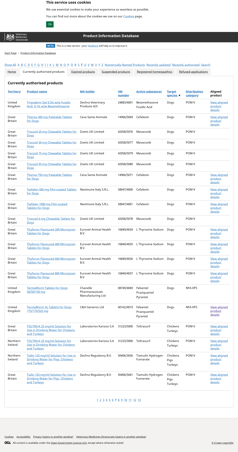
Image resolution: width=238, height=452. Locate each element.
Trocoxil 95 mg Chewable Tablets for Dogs (52, 166)
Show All (10, 65)
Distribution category (194, 93)
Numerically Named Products (125, 65)
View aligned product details (219, 106)
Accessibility (23, 436)
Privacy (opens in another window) (53, 436)
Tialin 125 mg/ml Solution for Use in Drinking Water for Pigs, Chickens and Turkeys (51, 359)
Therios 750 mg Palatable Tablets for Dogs (49, 177)
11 (130, 400)
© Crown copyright (222, 442)
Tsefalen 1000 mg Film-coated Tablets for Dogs (47, 206)
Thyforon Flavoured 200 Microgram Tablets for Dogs (51, 231)
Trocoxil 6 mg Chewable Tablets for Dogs (51, 220)
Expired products (83, 72)
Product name (37, 92)
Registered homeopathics (154, 72)
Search (205, 65)
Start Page (11, 53)
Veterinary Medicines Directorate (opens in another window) (111, 436)
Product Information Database (111, 35)
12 (134, 400)
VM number (123, 93)
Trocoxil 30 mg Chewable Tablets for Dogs (52, 144)
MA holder (87, 92)
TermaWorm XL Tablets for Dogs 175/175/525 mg (49, 309)
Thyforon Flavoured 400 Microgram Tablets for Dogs (51, 246)
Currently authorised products (44, 72)
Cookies (128, 16)
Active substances (149, 92)
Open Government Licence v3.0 (69, 443)
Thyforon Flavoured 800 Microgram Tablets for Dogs (51, 275)
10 (125, 400)
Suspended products (116, 72)
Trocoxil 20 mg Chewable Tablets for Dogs (52, 133)
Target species (172, 93)
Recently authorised (186, 65)
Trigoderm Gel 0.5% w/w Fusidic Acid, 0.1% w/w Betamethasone (49, 104)
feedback (93, 45)
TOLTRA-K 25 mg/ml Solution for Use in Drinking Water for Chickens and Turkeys (51, 330)
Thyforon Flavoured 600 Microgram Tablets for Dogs (51, 261)
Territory (14, 92)
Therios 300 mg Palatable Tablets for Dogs (49, 119)
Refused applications (193, 72)
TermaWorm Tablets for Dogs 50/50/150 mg (47, 290)
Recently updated (158, 65)
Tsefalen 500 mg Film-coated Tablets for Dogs (51, 191)
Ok (50, 24)
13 (139, 400)
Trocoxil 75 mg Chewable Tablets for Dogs (52, 155)
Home (12, 72)
